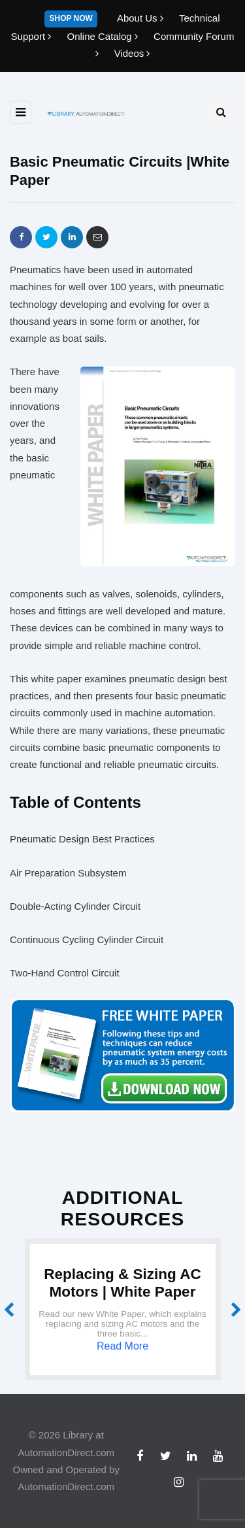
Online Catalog (103, 36)
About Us (141, 18)
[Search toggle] (220, 112)
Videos (132, 53)
